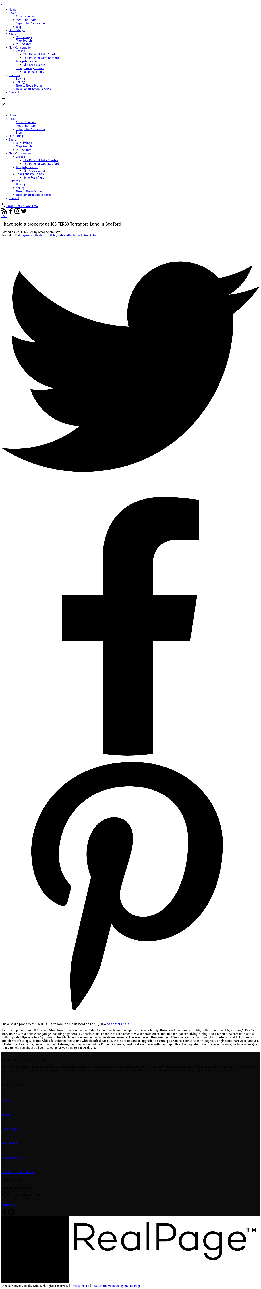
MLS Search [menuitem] (24, 44)
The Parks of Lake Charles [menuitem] (40, 54)
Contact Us (9, 1204)
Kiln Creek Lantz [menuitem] (34, 65)
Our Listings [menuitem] (17, 30)
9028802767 (14, 206)
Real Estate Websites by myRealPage (116, 1286)
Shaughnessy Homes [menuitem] (30, 68)
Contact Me (30, 206)
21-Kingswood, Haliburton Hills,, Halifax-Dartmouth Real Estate (56, 235)
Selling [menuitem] (20, 82)
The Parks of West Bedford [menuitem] (41, 58)
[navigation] (130, 158)
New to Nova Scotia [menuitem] (29, 85)
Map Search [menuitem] (24, 40)
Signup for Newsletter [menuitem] (30, 23)
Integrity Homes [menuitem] (27, 61)
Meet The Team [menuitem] (26, 20)
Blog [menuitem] (19, 27)
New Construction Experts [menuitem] (33, 89)
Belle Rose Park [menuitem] (33, 71)
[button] (12, 206)
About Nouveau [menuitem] (26, 16)
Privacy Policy (80, 1286)
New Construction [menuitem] (20, 47)
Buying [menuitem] (20, 78)
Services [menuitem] (14, 75)
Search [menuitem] (13, 33)
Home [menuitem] (12, 9)
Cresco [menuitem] (20, 51)
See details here (118, 1024)
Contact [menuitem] (14, 92)
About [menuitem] (12, 13)
